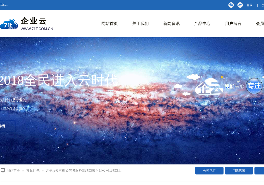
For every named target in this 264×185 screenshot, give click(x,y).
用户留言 (233, 23)
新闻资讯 (171, 23)
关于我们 (140, 23)
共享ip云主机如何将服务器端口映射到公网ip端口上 (83, 170)
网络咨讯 (239, 170)
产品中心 (202, 23)
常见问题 (33, 170)
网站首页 (109, 23)
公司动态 (209, 170)
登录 (249, 5)
